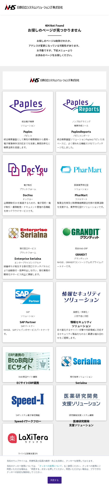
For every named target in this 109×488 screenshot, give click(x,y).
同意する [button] (55, 480)
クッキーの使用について (50, 466)
